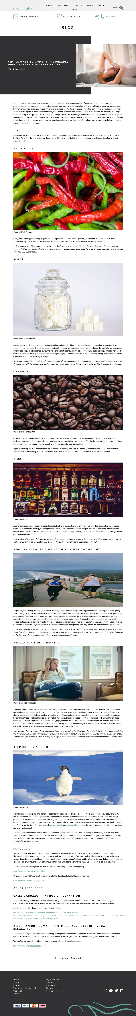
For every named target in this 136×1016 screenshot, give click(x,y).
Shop (70, 5)
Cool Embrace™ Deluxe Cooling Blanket (29, 881)
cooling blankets (56, 825)
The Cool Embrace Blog (72, 9)
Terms (49, 988)
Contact (96, 9)
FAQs (16, 994)
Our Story (84, 5)
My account (52, 980)
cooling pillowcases (75, 825)
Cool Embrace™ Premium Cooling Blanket (30, 871)
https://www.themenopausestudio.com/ (29, 946)
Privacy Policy (54, 991)
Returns (50, 985)
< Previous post (61, 958)
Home (16, 980)
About (16, 985)
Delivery (51, 982)
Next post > (77, 958)
